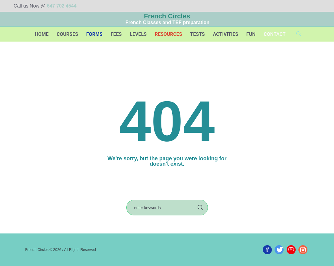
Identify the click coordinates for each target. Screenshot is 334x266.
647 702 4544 (62, 5)
